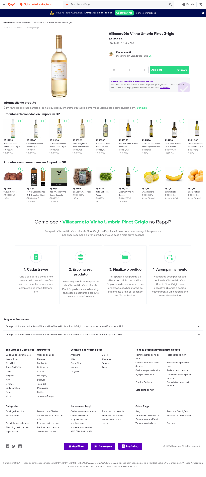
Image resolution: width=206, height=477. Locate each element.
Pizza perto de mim (176, 355)
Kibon (8, 396)
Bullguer (10, 375)
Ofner (8, 371)
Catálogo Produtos (15, 411)
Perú (104, 367)
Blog (137, 411)
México (74, 367)
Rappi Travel (12, 431)
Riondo (58, 22)
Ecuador (106, 363)
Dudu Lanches (13, 388)
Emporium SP (123, 52)
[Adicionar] (20, 121)
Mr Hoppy (42, 375)
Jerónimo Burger (45, 396)
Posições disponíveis (112, 415)
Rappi (5, 28)
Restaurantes (12, 415)
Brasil (105, 355)
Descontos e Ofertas (47, 411)
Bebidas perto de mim (48, 427)
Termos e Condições (145, 13)
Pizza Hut (10, 363)
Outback (41, 371)
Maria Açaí (42, 388)
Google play (103, 446)
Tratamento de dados (146, 423)
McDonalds (42, 367)
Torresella (49, 22)
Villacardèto (39, 22)
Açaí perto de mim (144, 374)
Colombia (106, 359)
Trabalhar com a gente (113, 411)
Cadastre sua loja (79, 415)
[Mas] (144, 70)
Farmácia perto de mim (17, 423)
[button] (36, 4)
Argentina (75, 355)
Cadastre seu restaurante (83, 411)
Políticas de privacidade (179, 415)
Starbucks (42, 363)
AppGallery (130, 446)
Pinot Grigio (67, 22)
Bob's (8, 392)
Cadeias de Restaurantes (18, 355)
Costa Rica (76, 363)
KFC (8, 380)
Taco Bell (41, 384)
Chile (73, 359)
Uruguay (75, 371)
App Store (76, 446)
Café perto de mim (144, 390)
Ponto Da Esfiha (13, 367)
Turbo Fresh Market (46, 431)
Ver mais (142, 107)
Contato (171, 423)
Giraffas (10, 384)
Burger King (11, 359)
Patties (40, 392)
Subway (41, 359)
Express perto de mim (48, 423)
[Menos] (114, 70)
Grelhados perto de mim (147, 370)
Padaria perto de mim (177, 370)
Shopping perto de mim (17, 427)
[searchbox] (118, 4)
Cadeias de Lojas (45, 355)
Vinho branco (27, 22)
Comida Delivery (143, 382)
